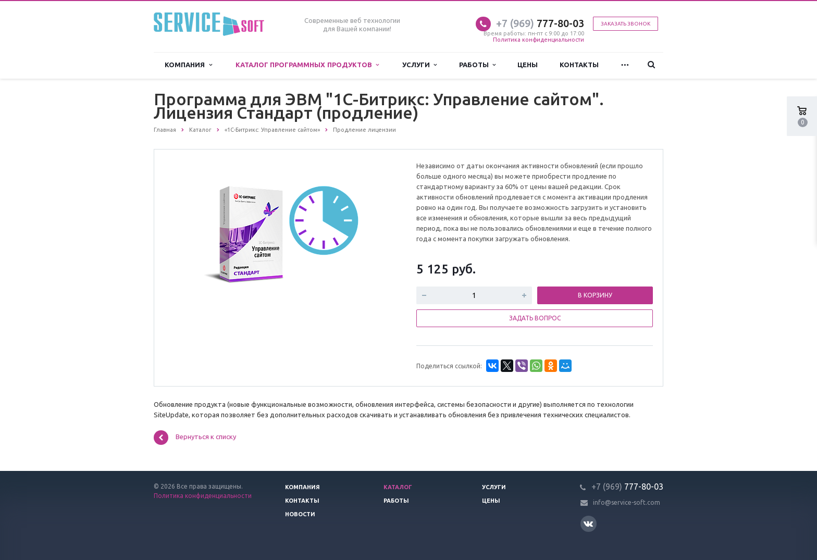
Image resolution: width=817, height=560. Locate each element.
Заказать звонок (625, 24)
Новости (300, 514)
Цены (527, 65)
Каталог (397, 487)
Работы (477, 65)
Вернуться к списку (195, 437)
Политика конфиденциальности (538, 39)
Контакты (579, 65)
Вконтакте (588, 523)
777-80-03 (540, 23)
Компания (188, 65)
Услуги (419, 65)
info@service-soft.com (626, 502)
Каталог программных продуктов (307, 65)
